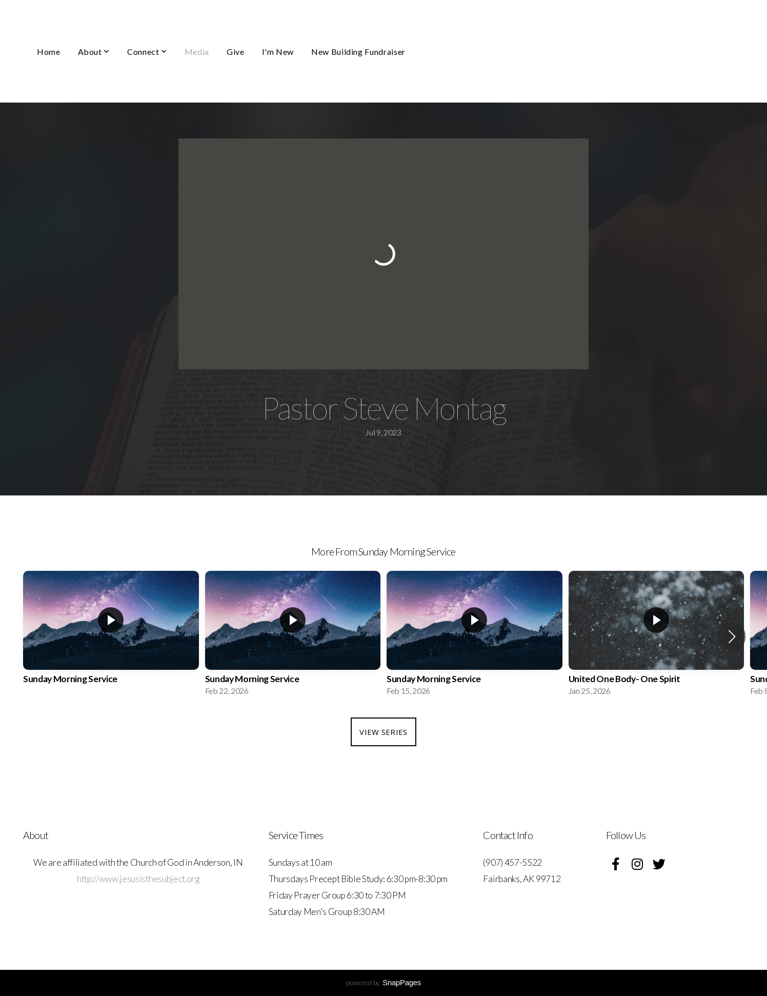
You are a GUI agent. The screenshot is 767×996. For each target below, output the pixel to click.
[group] (111, 636)
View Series (383, 732)
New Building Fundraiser (358, 51)
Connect (147, 51)
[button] (732, 636)
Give (236, 51)
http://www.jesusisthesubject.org (138, 878)
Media (197, 51)
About (94, 51)
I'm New (278, 51)
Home (48, 51)
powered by (383, 982)
